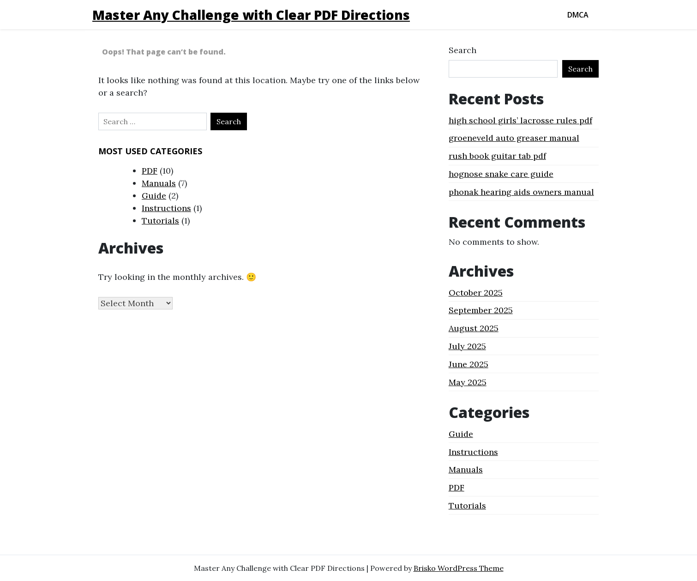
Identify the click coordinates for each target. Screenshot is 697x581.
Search (462, 50)
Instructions (166, 208)
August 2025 (474, 328)
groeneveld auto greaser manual (514, 138)
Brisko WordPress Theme (459, 568)
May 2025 (468, 382)
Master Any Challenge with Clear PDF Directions (251, 15)
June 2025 (468, 364)
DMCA (578, 15)
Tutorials (160, 220)
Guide (154, 195)
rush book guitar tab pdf (497, 156)
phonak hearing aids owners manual (521, 192)
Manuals (159, 183)
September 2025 (481, 310)
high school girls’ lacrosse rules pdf (520, 120)
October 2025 (476, 292)
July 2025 (467, 346)
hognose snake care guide (501, 174)
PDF (149, 170)
